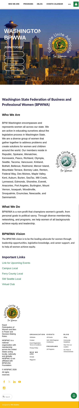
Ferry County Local (13, 273)
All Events (50, 337)
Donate (32, 357)
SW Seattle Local (11, 278)
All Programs (50, 349)
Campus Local (10, 268)
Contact (32, 340)
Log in (76, 4)
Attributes (32, 337)
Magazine (32, 360)
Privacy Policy (34, 348)
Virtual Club (8, 284)
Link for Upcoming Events (16, 262)
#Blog (65, 337)
